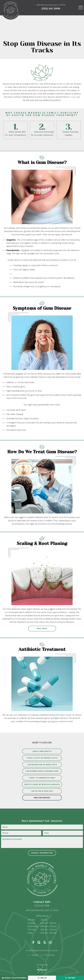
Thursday (32, 929)
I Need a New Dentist (42, 751)
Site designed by (42, 968)
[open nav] (81, 7)
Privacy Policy (50, 955)
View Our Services (42, 798)
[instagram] (50, 942)
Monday (31, 919)
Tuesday (31, 923)
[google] (39, 942)
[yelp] (44, 942)
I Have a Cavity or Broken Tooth (42, 758)
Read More (42, 628)
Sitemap (35, 955)
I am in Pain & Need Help (42, 791)
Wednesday (33, 926)
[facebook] (33, 942)
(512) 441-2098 (49, 8)
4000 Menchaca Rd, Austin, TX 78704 (49, 5)
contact (73, 97)
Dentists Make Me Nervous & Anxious (42, 784)
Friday (30, 932)
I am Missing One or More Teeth (42, 764)
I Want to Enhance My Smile (42, 778)
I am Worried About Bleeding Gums (42, 771)
